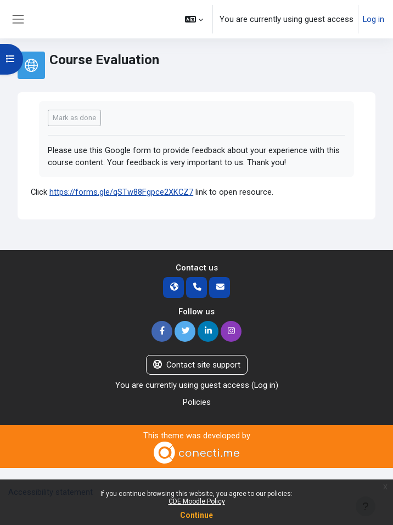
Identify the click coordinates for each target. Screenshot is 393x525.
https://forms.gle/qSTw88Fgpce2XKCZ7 (121, 192)
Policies (197, 402)
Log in (373, 19)
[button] (194, 19)
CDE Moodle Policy (197, 501)
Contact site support (196, 365)
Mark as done (74, 118)
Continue (196, 515)
